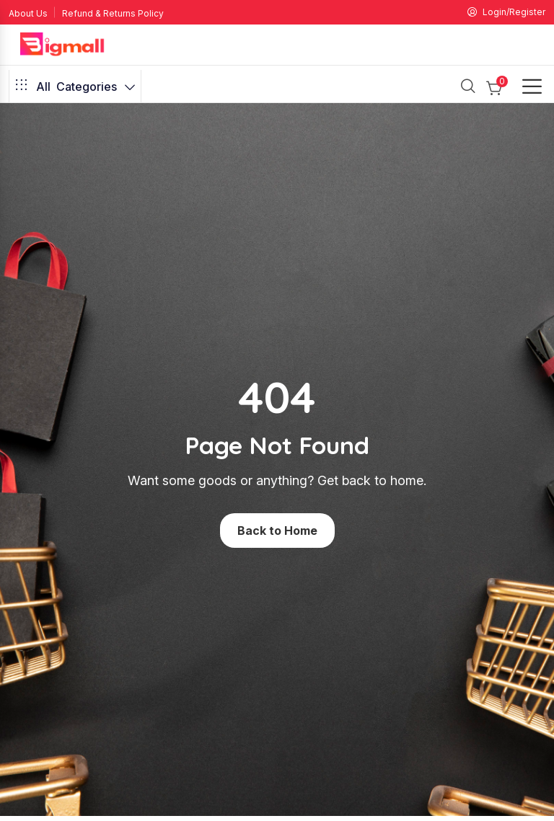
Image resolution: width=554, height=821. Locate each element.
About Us (28, 13)
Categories (75, 86)
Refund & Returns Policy (113, 13)
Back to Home (277, 530)
